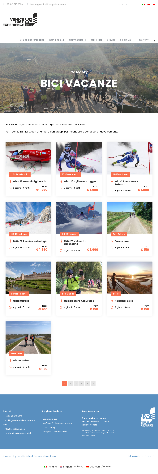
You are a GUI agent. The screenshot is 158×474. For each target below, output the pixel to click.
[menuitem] (50, 466)
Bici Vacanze (76, 40)
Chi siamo (125, 40)
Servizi (111, 40)
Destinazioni (56, 40)
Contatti (144, 40)
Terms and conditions (44, 456)
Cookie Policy (25, 456)
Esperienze (96, 40)
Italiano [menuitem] (52, 466)
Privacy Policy (10, 456)
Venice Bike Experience (32, 40)
